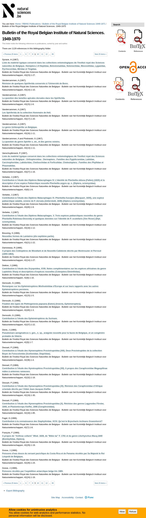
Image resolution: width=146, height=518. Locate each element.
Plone (89, 497)
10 (38, 54)
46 (53, 54)
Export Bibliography (15, 490)
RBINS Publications (31, 24)
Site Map (55, 497)
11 (42, 54)
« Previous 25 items (10, 54)
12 (46, 54)
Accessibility (68, 497)
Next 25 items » (100, 54)
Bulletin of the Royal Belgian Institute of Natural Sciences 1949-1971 (73, 24)
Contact (79, 497)
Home (18, 24)
